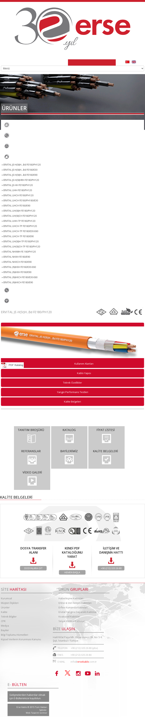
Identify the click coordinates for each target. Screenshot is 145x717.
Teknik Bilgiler (9, 616)
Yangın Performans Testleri (72, 392)
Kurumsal (6, 598)
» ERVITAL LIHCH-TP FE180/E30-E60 (20, 231)
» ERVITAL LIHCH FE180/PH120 (17, 195)
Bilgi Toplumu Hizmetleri (14, 634)
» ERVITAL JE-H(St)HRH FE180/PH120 (20, 180)
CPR (3, 621)
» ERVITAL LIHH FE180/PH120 (17, 190)
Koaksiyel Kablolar (20, 290)
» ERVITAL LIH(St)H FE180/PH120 (18, 210)
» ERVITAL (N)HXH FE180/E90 (16, 272)
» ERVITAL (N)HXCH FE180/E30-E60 (19, 277)
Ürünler (5, 607)
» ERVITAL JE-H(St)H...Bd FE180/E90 (19, 175)
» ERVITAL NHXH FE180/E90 (16, 256)
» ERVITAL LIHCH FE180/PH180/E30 (20, 200)
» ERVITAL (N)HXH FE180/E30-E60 (19, 267)
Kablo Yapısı (84, 373)
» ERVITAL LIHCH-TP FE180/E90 (18, 236)
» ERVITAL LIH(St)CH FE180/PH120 (19, 215)
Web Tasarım (33, 712)
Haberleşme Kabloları (22, 125)
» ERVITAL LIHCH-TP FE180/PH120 (19, 226)
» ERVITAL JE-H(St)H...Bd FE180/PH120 (21, 164)
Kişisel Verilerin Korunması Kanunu (21, 639)
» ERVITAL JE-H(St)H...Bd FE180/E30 (19, 169)
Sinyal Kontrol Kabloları (23, 301)
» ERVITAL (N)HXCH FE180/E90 (17, 282)
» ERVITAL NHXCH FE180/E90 (17, 262)
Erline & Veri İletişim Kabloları (27, 135)
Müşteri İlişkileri (10, 603)
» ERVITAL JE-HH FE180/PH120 (17, 185)
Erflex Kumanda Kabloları (24, 146)
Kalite (4, 612)
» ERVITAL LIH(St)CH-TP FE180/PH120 (21, 246)
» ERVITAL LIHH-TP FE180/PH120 (18, 221)
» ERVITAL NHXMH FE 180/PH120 (19, 251)
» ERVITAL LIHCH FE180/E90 (16, 205)
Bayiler (5, 630)
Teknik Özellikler (72, 382)
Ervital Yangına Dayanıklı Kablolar (30, 157)
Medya (5, 625)
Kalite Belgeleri (72, 401)
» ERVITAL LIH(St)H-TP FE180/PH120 (20, 241)
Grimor (43, 712)
